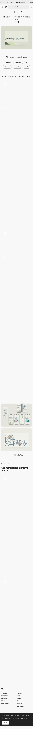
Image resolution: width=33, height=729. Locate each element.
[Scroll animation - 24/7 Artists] (16, 538)
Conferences (5, 703)
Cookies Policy (24, 718)
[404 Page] (16, 92)
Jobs (18, 695)
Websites (4, 693)
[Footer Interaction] (16, 390)
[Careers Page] (16, 241)
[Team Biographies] (16, 166)
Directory (4, 701)
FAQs (18, 701)
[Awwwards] (6, 7)
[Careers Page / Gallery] (16, 265)
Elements (4, 698)
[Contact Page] (16, 315)
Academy (20, 693)
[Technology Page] (16, 141)
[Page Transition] (16, 340)
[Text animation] (16, 589)
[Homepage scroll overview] (16, 667)
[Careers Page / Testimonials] (16, 290)
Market (19, 698)
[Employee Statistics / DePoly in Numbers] (16, 191)
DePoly (16, 21)
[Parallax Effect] (16, 641)
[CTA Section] (16, 365)
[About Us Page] (16, 216)
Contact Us (20, 706)
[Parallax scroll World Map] (16, 615)
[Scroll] (16, 564)
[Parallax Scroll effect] (16, 512)
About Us (19, 703)
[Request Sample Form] (16, 116)
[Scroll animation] (16, 487)
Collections (4, 695)
